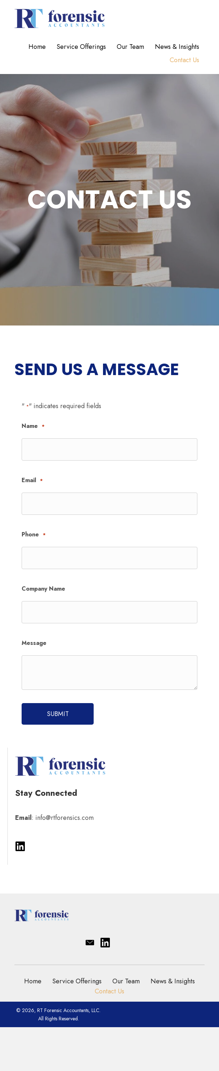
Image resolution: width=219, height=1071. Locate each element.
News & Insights (173, 981)
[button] (20, 847)
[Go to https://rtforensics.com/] (109, 17)
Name (33, 426)
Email (32, 481)
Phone (34, 535)
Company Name (43, 589)
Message (34, 643)
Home (32, 981)
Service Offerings (77, 981)
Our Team (126, 981)
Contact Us (109, 991)
